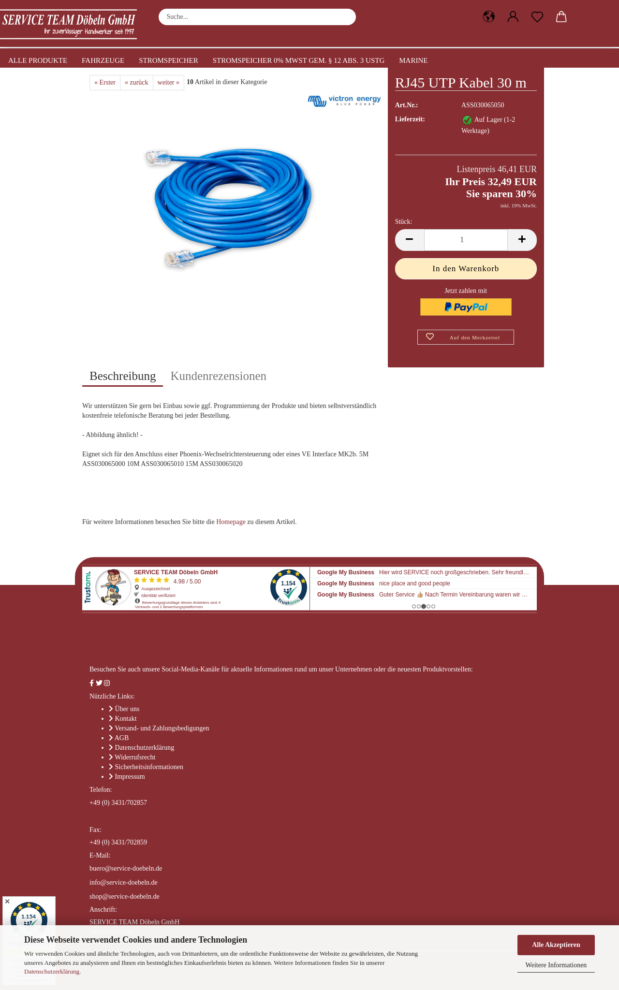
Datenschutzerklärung (51, 971)
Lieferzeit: (410, 119)
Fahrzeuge (103, 60)
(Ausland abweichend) (485, 141)
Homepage (231, 521)
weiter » (168, 82)
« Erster (105, 82)
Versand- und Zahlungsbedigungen (162, 728)
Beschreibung (122, 375)
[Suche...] (344, 17)
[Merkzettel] (537, 17)
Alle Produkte (37, 60)
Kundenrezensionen (218, 375)
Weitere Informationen (556, 965)
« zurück (136, 82)
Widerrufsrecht (135, 757)
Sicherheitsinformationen (149, 767)
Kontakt (126, 718)
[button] (489, 17)
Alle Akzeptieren (556, 944)
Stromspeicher (168, 60)
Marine (413, 60)
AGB (122, 738)
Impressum (130, 776)
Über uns (127, 709)
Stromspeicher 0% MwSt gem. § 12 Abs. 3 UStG (299, 60)
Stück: (404, 221)
